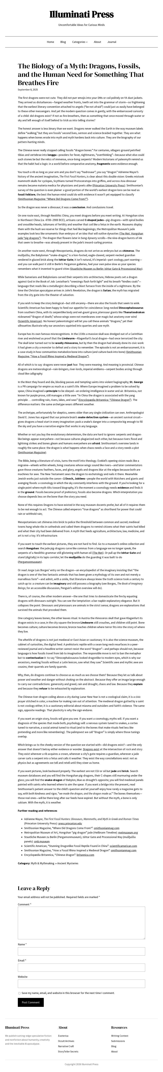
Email (22, 960)
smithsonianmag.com (106, 828)
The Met (98, 553)
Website (22, 976)
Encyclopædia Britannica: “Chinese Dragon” (105, 400)
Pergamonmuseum (30, 562)
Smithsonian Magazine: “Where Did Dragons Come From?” (53, 199)
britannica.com (85, 855)
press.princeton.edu (70, 823)
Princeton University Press (108, 185)
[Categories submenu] (87, 42)
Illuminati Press (81, 14)
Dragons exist (91, 749)
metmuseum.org (128, 832)
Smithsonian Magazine (32, 452)
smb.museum (42, 841)
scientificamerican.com (123, 846)
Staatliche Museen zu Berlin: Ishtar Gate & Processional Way (106, 269)
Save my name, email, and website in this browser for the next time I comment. (68, 993)
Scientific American (30, 321)
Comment (24, 904)
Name (22, 944)
